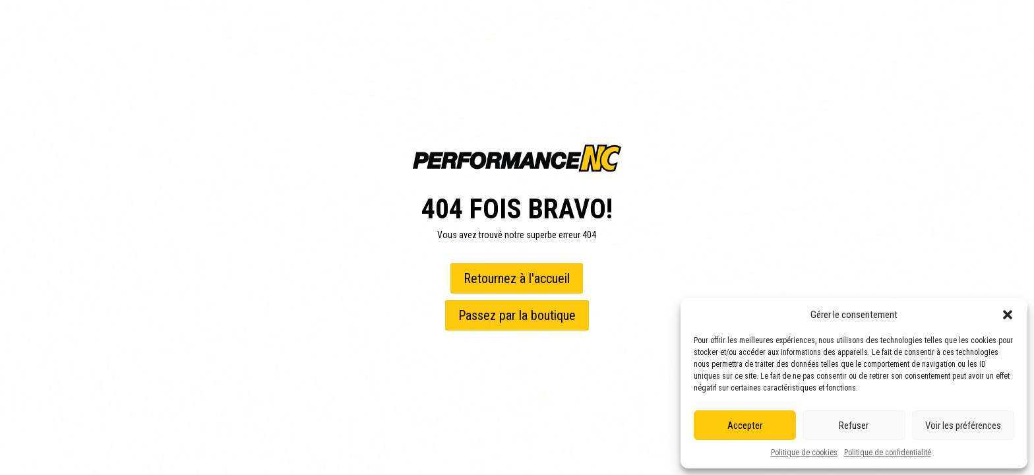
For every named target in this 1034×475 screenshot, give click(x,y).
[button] (1007, 314)
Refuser (853, 425)
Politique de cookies (804, 452)
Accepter (744, 425)
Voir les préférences (963, 425)
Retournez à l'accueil (517, 278)
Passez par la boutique (517, 315)
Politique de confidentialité (887, 452)
